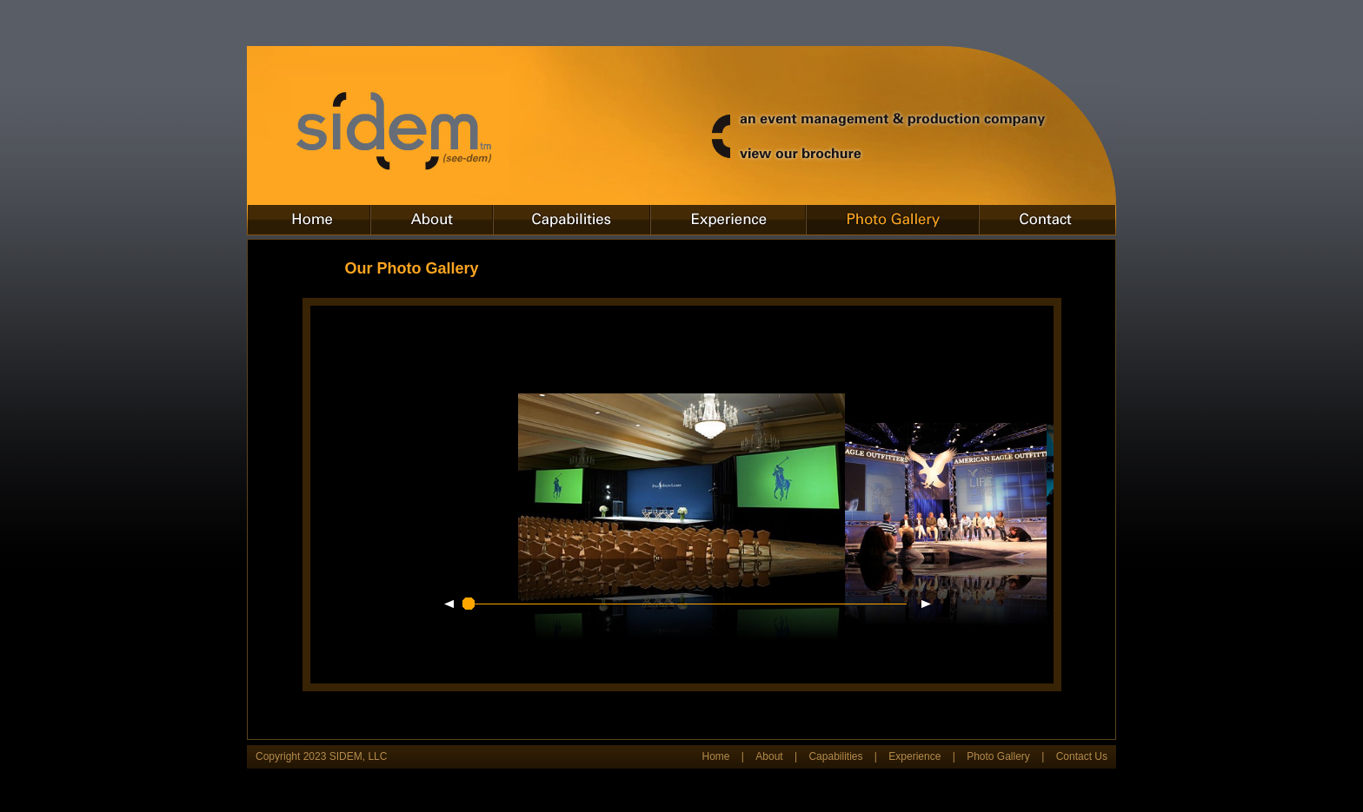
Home (715, 756)
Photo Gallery (998, 756)
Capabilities (835, 756)
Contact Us (1081, 756)
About (768, 756)
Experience (914, 756)
